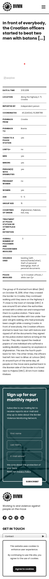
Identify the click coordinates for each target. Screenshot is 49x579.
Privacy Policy (24, 471)
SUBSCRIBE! (32, 481)
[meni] (43, 7)
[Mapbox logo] (9, 77)
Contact (9, 536)
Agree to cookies (24, 569)
